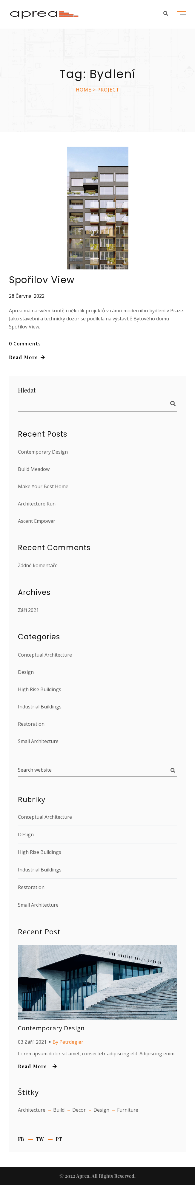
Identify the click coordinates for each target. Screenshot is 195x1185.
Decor (79, 1110)
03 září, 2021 (32, 1042)
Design (26, 672)
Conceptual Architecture (45, 655)
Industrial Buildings (40, 706)
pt (59, 1139)
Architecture (31, 1110)
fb (21, 1139)
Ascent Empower (36, 521)
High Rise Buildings (39, 689)
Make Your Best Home (43, 486)
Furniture (127, 1110)
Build (59, 1110)
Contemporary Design (43, 452)
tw (40, 1139)
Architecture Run (37, 503)
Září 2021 (28, 610)
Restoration (31, 724)
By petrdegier (68, 1042)
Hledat (170, 405)
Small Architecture (38, 741)
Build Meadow (34, 469)
